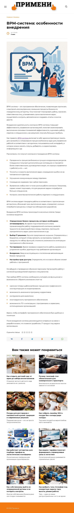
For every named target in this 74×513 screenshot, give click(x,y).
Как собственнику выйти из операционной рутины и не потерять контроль (19, 488)
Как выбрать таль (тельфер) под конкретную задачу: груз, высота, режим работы (53, 488)
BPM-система (23, 138)
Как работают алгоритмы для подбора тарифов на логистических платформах (20, 451)
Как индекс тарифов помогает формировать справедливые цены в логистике (52, 451)
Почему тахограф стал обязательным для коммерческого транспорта (51, 378)
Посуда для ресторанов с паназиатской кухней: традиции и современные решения (20, 415)
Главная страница (13, 17)
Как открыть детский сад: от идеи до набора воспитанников (20, 377)
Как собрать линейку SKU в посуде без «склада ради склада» (51, 415)
